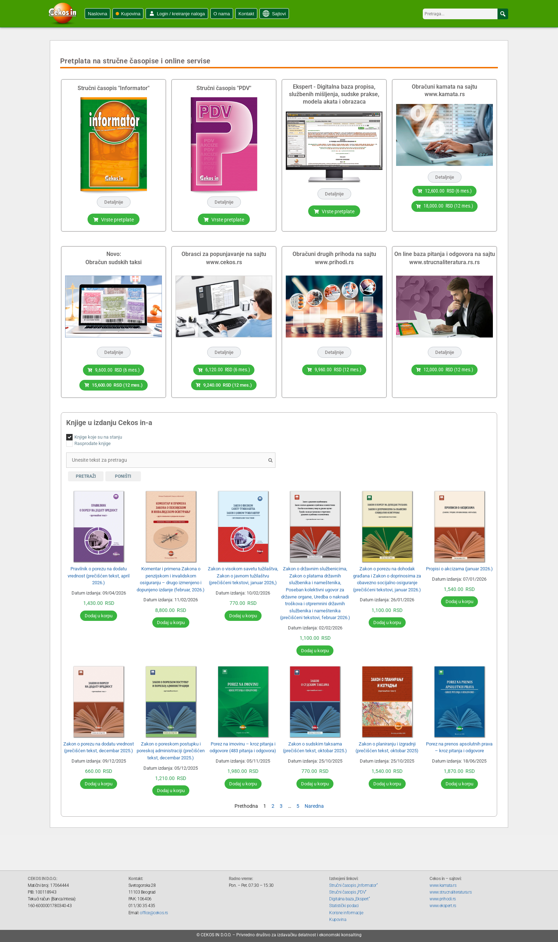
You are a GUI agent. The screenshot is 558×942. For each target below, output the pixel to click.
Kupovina (130, 13)
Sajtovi (279, 13)
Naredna (314, 805)
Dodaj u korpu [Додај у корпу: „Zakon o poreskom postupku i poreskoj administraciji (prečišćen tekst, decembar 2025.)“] (171, 790)
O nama (222, 13)
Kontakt (246, 13)
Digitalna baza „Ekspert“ (349, 898)
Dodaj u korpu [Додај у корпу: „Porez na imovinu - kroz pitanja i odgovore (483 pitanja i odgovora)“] (243, 783)
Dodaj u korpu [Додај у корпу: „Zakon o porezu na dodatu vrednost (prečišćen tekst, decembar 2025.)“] (98, 783)
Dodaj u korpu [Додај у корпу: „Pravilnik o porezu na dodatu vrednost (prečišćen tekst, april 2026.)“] (98, 615)
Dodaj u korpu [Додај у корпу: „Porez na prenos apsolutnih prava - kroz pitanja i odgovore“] (459, 783)
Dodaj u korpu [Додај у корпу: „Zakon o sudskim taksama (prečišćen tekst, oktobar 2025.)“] (315, 783)
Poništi (123, 475)
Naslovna (97, 13)
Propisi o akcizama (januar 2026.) (459, 568)
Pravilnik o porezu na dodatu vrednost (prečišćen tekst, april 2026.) (99, 575)
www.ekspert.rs (443, 905)
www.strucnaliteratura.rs (451, 891)
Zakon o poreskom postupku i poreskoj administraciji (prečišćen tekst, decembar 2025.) (171, 750)
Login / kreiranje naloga (181, 13)
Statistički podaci (344, 905)
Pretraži (86, 475)
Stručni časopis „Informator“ (353, 885)
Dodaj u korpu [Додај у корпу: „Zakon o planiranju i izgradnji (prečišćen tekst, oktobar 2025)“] (387, 783)
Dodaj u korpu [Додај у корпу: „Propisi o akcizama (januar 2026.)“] (459, 601)
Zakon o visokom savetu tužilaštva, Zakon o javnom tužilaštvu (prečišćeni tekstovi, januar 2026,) (243, 575)
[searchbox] (465, 14)
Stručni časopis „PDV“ (348, 891)
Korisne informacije (346, 912)
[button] (503, 14)
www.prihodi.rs (443, 898)
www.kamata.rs (443, 885)
